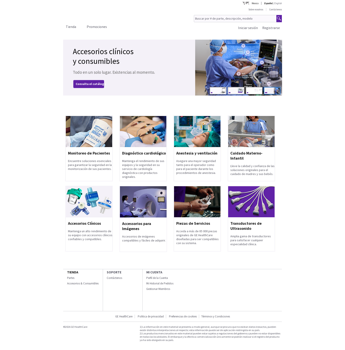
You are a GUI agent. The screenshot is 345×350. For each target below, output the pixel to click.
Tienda (71, 26)
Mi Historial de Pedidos (159, 283)
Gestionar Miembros (158, 289)
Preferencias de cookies (183, 316)
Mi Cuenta (154, 272)
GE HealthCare (123, 316)
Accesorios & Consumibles (83, 283)
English (278, 3)
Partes (70, 278)
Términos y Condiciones (215, 316)
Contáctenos (275, 9)
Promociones (97, 26)
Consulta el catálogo (91, 84)
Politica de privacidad (151, 316)
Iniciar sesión (248, 28)
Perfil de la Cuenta (157, 278)
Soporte (114, 272)
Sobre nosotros (255, 9)
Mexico (255, 3)
